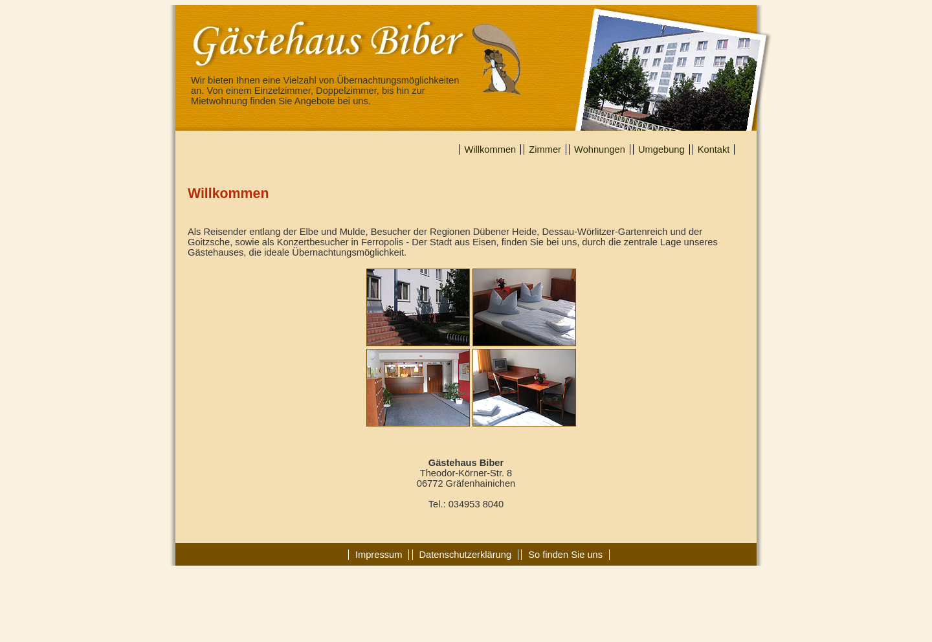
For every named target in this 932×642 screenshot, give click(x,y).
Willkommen (490, 149)
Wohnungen (599, 149)
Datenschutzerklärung (465, 554)
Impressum (378, 554)
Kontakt (714, 149)
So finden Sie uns (565, 554)
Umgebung (661, 149)
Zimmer (545, 149)
